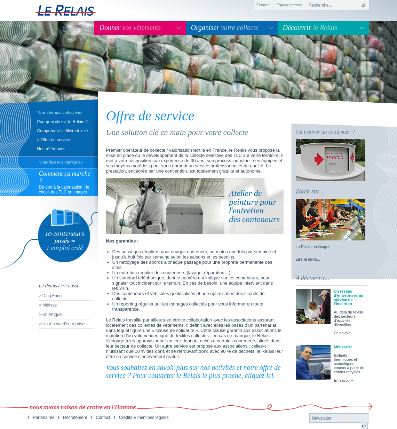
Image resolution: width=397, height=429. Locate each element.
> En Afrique (50, 314)
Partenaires (43, 417)
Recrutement (75, 417)
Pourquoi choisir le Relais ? (62, 121)
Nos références (51, 148)
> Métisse (48, 305)
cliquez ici (259, 375)
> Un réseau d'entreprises (63, 323)
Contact (103, 417)
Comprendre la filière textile (62, 130)
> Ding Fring (50, 295)
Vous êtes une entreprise (61, 162)
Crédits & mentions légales (144, 417)
